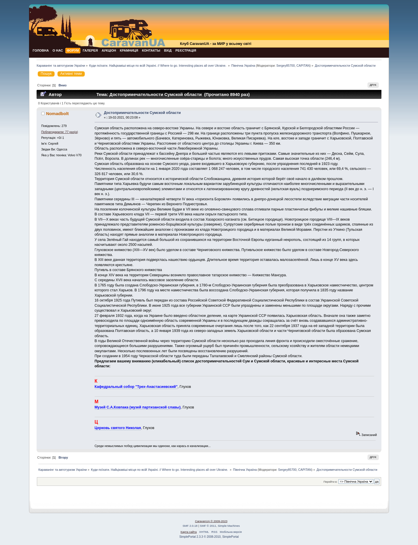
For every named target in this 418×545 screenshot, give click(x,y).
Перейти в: (330, 481)
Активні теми (71, 74)
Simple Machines (229, 525)
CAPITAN (302, 65)
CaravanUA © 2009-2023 (211, 521)
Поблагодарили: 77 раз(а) (59, 132)
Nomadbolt (57, 113)
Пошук (46, 74)
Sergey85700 (285, 65)
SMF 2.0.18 (190, 525)
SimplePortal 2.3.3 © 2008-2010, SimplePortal (209, 536)
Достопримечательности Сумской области (142, 113)
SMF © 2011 (208, 525)
